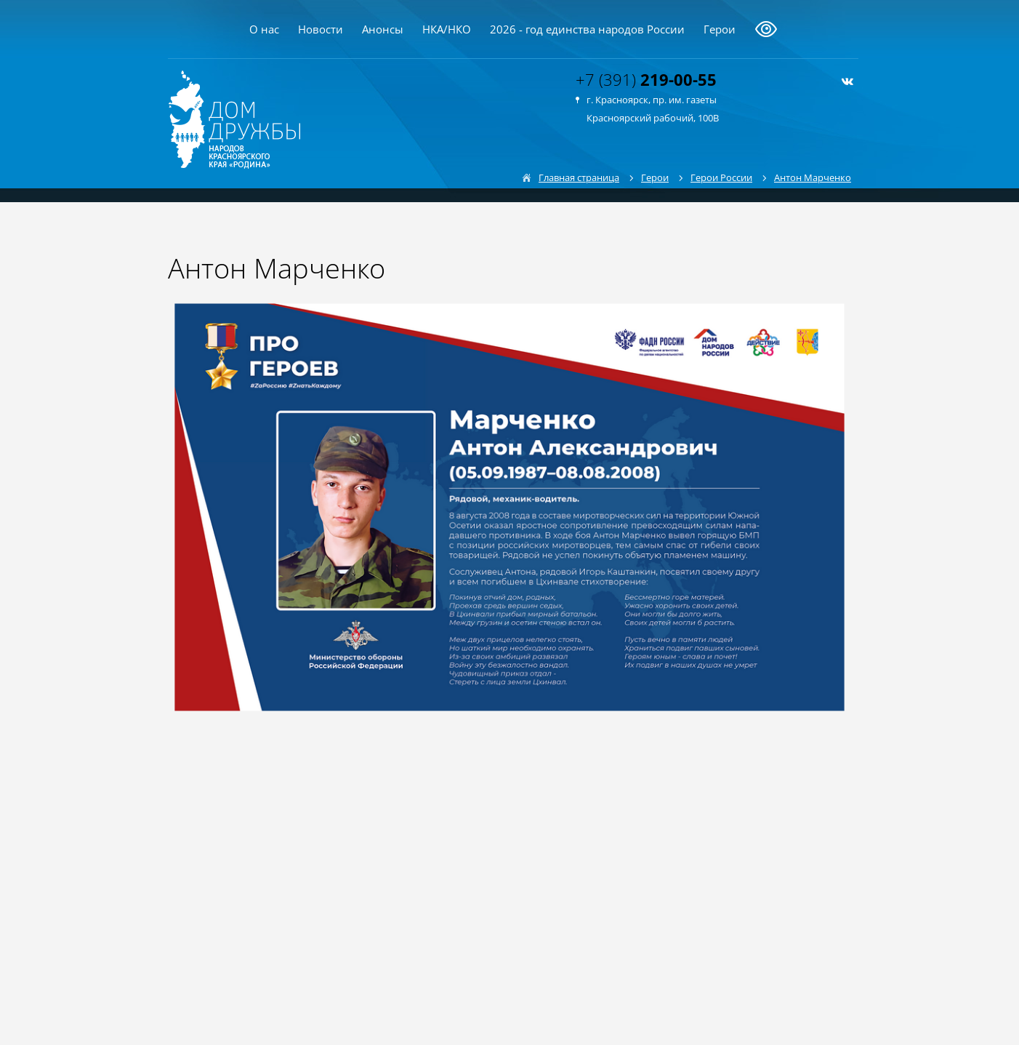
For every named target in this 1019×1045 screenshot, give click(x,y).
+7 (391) (646, 79)
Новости (320, 29)
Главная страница (579, 177)
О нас (264, 29)
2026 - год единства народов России (587, 29)
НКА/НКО (446, 29)
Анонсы (382, 29)
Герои (720, 29)
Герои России (721, 177)
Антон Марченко (812, 177)
